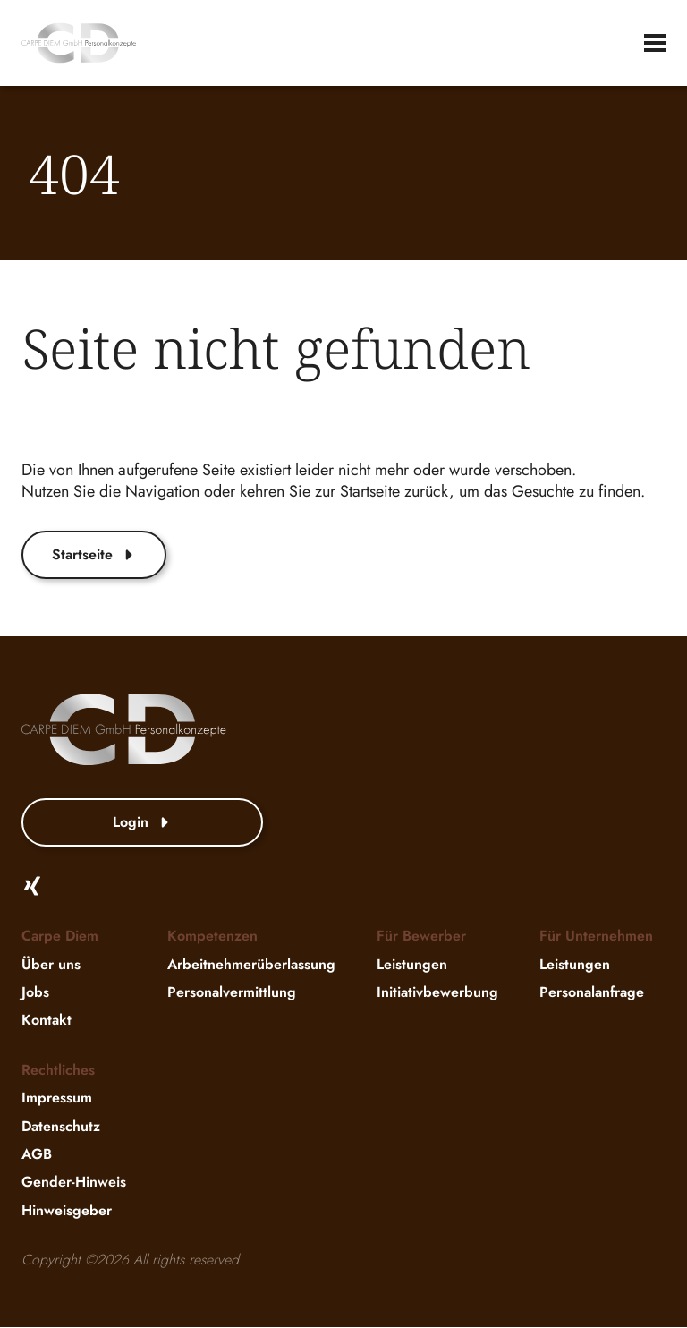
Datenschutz (60, 1126)
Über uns (51, 964)
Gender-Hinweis (73, 1182)
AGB (36, 1154)
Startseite (94, 554)
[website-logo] (78, 43)
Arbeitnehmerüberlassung (251, 964)
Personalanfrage (591, 992)
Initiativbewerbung (437, 992)
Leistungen (412, 964)
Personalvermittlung (231, 992)
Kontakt (46, 1020)
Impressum (56, 1098)
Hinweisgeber (66, 1210)
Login (142, 823)
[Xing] (32, 887)
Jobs (35, 992)
